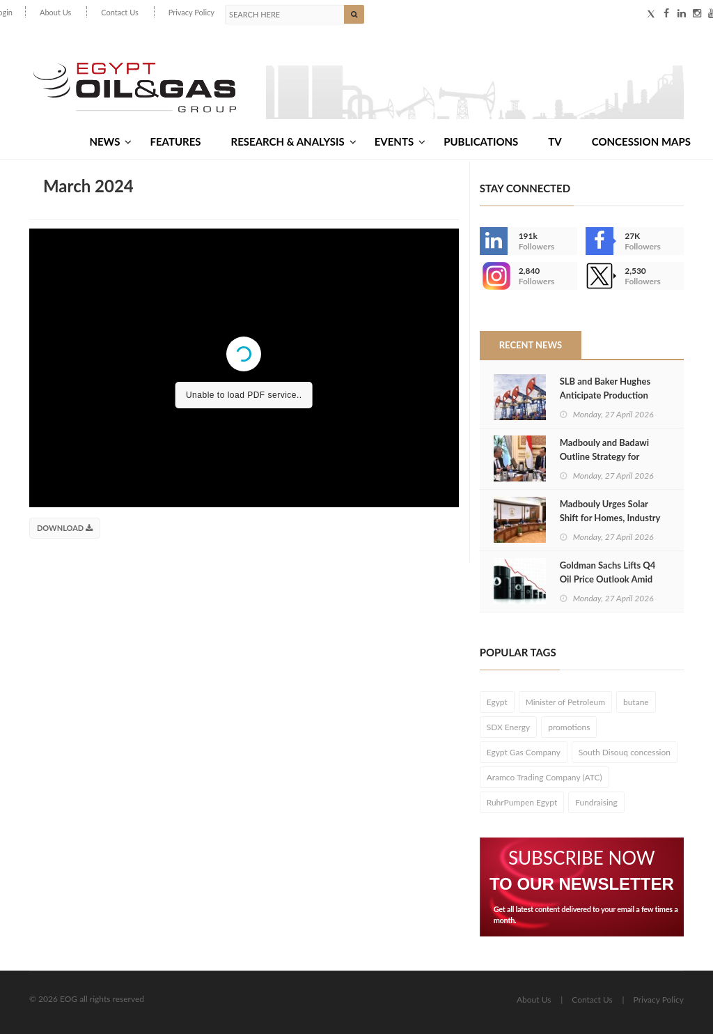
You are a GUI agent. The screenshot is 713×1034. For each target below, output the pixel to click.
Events (400, 141)
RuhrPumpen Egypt (522, 802)
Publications (481, 141)
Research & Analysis (293, 141)
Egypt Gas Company (524, 752)
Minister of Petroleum (565, 702)
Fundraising (596, 802)
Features (175, 141)
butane (636, 702)
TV (554, 141)
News (110, 141)
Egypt (497, 702)
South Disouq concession (625, 752)
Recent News (530, 344)
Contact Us (120, 12)
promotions (569, 727)
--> (494, 276)
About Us (55, 12)
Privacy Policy (191, 12)
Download (65, 527)
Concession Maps (641, 141)
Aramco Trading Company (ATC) (544, 777)
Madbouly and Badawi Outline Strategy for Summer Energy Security (609, 456)
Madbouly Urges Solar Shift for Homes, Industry (610, 510)
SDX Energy (509, 727)
